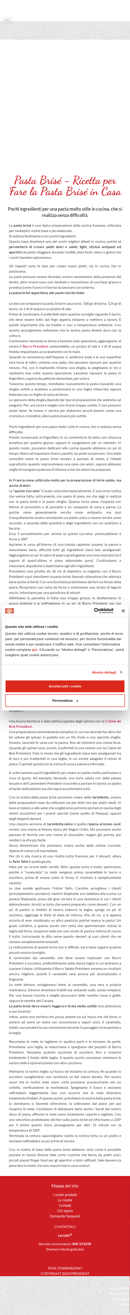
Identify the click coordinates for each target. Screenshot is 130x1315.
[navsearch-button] (117, 7)
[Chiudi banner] (123, 610)
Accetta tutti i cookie (65, 686)
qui (34, 649)
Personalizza (65, 700)
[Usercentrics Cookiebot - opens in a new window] (94, 611)
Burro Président (36, 346)
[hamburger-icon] (7, 20)
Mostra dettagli (104, 672)
